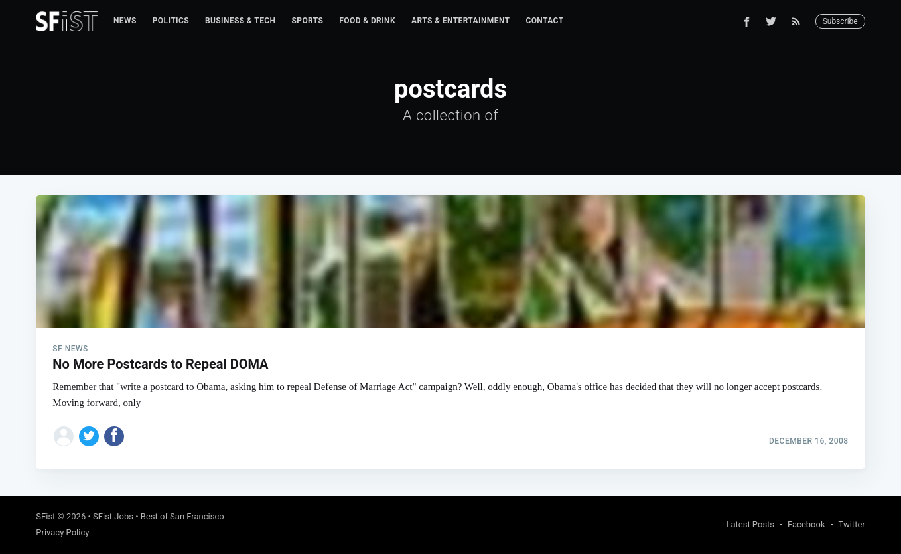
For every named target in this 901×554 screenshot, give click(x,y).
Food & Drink (367, 20)
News (125, 20)
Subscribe (840, 21)
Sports (307, 20)
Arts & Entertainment (460, 20)
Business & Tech (240, 20)
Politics (171, 20)
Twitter (852, 524)
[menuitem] (125, 21)
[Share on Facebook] (114, 436)
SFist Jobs (113, 516)
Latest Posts (750, 524)
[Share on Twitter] (89, 436)
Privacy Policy (62, 532)
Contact (544, 20)
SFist (45, 516)
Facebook (806, 524)
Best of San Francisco (182, 516)
